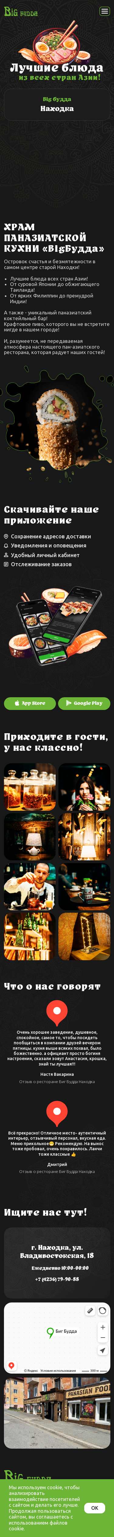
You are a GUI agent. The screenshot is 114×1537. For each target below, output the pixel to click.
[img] (57, 105)
